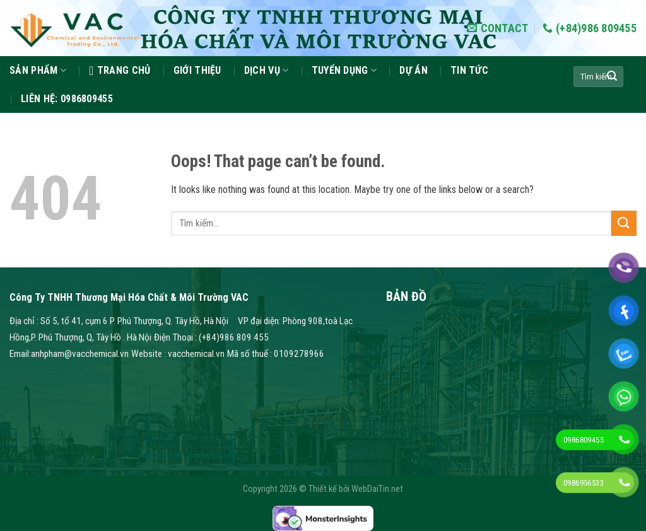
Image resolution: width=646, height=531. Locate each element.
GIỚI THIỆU (197, 70)
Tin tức (469, 70)
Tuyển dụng (344, 70)
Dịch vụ (266, 70)
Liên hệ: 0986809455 (67, 99)
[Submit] (612, 76)
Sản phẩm (37, 70)
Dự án (413, 70)
